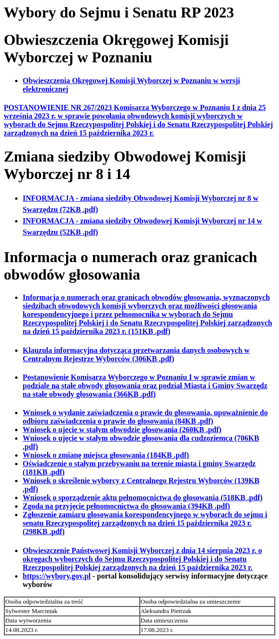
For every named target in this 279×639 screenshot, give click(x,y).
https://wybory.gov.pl (57, 576)
